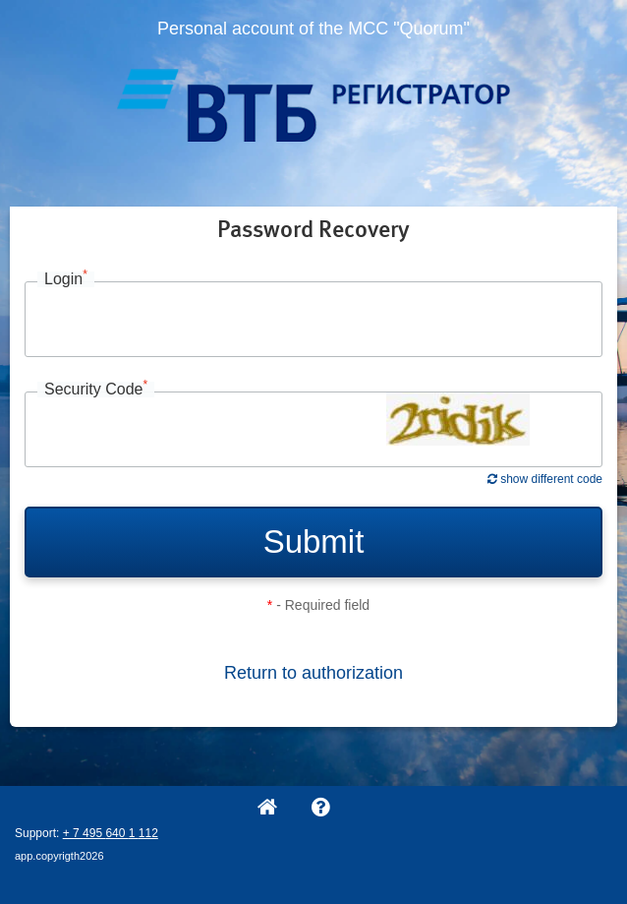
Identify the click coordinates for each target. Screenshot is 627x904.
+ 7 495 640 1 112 (110, 833)
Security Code (95, 389)
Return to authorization (313, 673)
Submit (314, 541)
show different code (544, 479)
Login (65, 279)
